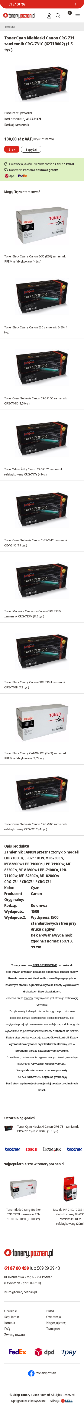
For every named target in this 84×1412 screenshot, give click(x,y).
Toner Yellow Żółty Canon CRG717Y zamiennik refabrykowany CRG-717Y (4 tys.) (33, 471)
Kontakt (9, 1322)
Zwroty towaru (14, 1334)
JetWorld (26, 113)
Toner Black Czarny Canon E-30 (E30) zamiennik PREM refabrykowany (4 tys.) (35, 258)
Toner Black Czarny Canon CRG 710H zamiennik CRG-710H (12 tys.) (34, 684)
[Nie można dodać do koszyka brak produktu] (11, 149)
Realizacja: (60, 1400)
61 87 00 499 (17, 4)
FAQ (7, 1328)
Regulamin (11, 1317)
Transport (53, 1328)
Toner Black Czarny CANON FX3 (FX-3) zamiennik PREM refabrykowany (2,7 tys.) (35, 755)
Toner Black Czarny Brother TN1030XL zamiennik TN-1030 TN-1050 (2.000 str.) (23, 1214)
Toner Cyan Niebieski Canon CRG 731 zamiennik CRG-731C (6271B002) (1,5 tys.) (47, 1128)
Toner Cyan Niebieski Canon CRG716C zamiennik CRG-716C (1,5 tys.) (35, 400)
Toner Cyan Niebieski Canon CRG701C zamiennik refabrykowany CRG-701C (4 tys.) (35, 826)
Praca (50, 1311)
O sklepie (10, 1311)
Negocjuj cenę (56, 1322)
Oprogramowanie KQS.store (28, 1400)
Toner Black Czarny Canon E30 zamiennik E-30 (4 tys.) (35, 329)
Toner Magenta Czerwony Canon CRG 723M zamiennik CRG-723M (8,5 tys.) (32, 613)
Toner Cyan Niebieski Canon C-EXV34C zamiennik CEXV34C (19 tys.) (35, 542)
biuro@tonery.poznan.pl (20, 1292)
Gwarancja (53, 1317)
